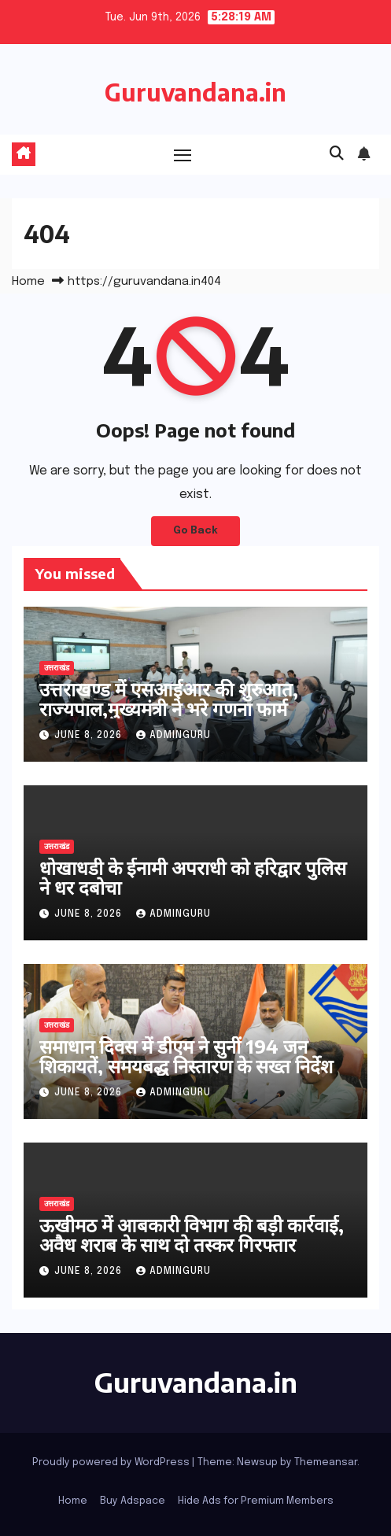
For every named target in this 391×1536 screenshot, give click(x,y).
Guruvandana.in (195, 92)
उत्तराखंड (56, 668)
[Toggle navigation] (182, 155)
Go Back (195, 531)
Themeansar (325, 1462)
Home (28, 281)
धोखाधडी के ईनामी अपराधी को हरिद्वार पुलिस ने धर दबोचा (192, 877)
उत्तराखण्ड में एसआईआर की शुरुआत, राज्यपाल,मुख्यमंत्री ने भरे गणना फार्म (168, 698)
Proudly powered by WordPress (112, 1462)
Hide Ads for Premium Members (256, 1501)
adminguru (173, 735)
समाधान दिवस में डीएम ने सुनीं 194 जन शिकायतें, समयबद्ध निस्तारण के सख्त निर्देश (186, 1055)
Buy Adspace (132, 1501)
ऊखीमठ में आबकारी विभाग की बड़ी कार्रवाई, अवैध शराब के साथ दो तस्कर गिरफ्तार (191, 1234)
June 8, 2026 (89, 735)
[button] (337, 154)
